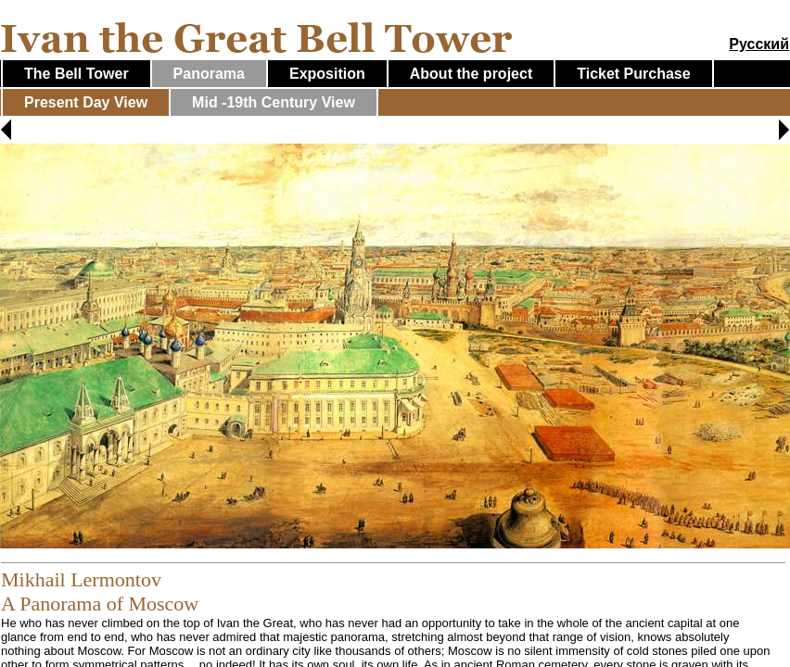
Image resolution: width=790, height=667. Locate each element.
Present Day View (85, 102)
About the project (471, 74)
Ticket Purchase (633, 74)
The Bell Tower (76, 74)
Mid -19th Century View (273, 102)
